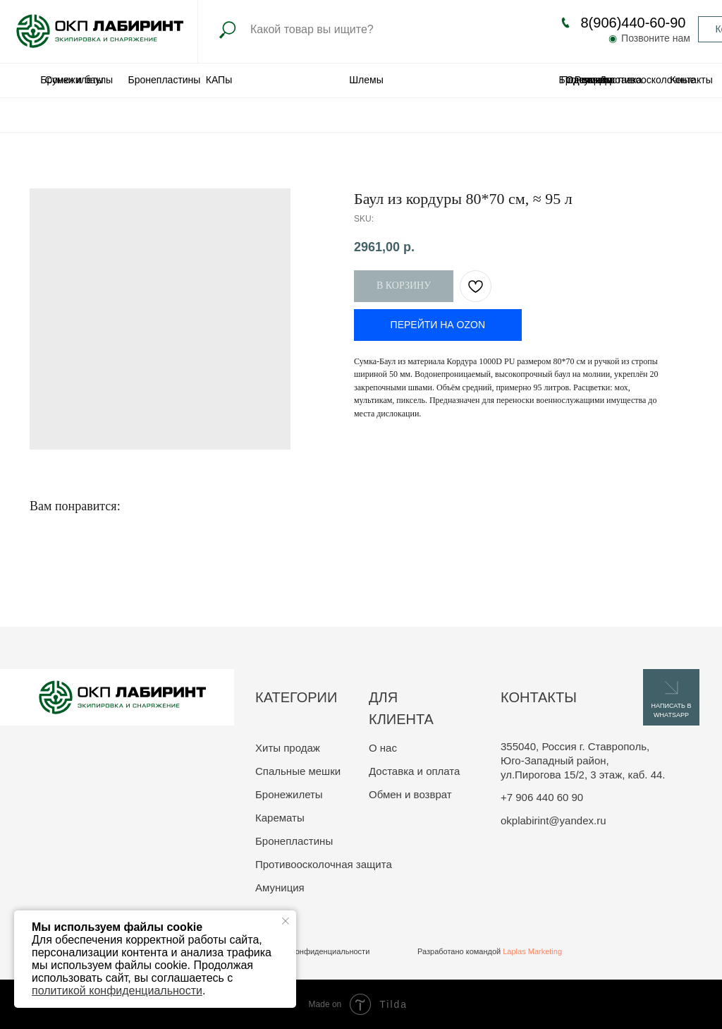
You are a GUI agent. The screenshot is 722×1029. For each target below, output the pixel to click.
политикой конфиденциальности (117, 991)
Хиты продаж (287, 748)
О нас (383, 748)
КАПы (219, 79)
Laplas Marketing (532, 951)
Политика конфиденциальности (312, 951)
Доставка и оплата (414, 771)
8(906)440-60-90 (633, 22)
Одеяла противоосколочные (630, 79)
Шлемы (366, 79)
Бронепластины (164, 79)
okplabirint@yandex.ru (553, 820)
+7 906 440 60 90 (542, 797)
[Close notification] (286, 921)
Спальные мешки (298, 771)
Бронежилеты (289, 794)
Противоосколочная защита (323, 864)
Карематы (280, 818)
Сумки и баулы (79, 79)
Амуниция (280, 887)
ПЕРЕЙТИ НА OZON (438, 324)
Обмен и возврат (410, 794)
